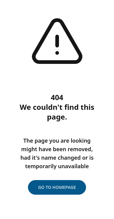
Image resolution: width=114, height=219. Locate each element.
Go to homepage (57, 187)
